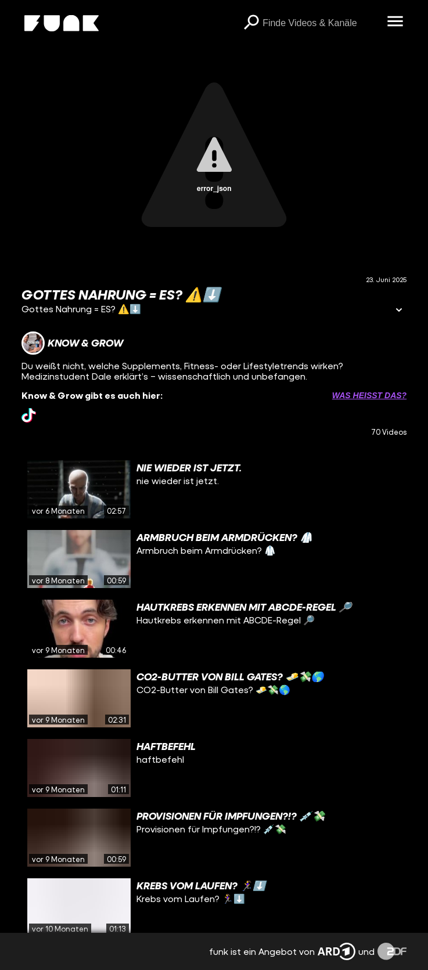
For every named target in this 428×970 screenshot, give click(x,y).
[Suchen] (250, 23)
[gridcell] (214, 489)
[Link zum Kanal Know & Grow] (72, 343)
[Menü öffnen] (395, 22)
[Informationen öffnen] (399, 311)
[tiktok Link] (28, 415)
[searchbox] (320, 23)
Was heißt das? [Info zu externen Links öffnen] (369, 395)
